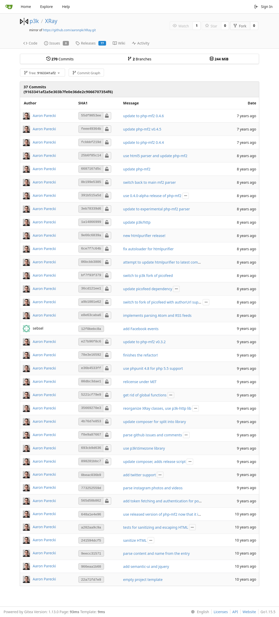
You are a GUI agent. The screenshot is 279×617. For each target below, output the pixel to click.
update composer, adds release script (154, 461)
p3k (34, 21)
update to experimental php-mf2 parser (156, 209)
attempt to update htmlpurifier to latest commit (163, 262)
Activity (140, 43)
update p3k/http (137, 222)
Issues (56, 43)
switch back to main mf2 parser (149, 182)
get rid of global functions (145, 395)
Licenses (221, 611)
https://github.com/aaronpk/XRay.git (69, 30)
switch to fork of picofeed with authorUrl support (164, 302)
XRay (51, 21)
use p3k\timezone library (144, 448)
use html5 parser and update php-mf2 (155, 155)
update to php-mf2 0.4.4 (143, 142)
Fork (239, 26)
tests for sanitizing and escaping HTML (155, 527)
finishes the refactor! (140, 355)
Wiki (119, 43)
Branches (139, 59)
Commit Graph (86, 73)
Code (30, 43)
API (235, 611)
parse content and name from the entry (156, 553)
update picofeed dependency (147, 288)
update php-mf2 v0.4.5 (142, 129)
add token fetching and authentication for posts (163, 501)
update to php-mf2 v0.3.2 (144, 341)
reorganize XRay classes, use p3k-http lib (157, 408)
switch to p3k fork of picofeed (148, 275)
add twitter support (139, 474)
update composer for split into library (154, 421)
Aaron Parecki (44, 115)
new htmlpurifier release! (144, 235)
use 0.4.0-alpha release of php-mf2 (152, 195)
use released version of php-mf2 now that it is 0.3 (164, 514)
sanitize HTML (135, 540)
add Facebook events (141, 328)
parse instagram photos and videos (153, 487)
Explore (46, 6)
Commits (60, 59)
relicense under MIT (140, 381)
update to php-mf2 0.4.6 (143, 115)
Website (249, 611)
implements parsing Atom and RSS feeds (157, 315)
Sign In (263, 6)
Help (66, 6)
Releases (91, 43)
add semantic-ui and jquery (146, 566)
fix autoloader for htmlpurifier (148, 248)
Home (26, 6)
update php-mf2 (137, 169)
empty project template (143, 579)
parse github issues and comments (152, 434)
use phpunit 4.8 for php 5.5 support (153, 368)
